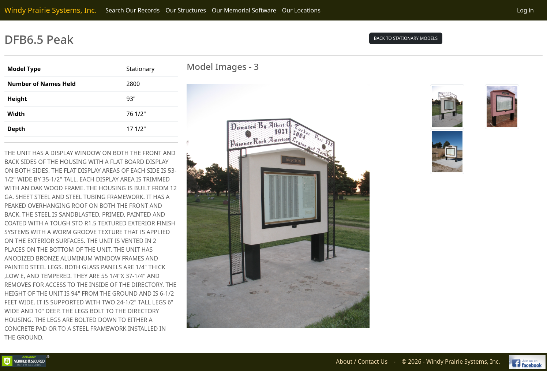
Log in (525, 10)
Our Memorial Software (244, 10)
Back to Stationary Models (406, 38)
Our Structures (185, 10)
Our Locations (301, 10)
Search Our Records (132, 10)
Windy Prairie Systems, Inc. (50, 10)
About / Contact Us (361, 361)
